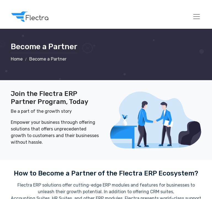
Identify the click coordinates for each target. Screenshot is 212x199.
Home (17, 59)
